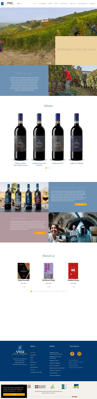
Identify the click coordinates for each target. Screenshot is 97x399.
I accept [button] (14, 394)
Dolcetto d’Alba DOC (55, 365)
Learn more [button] (19, 391)
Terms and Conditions (36, 372)
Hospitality (64, 3)
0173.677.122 (21, 360)
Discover (80, 204)
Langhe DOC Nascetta (55, 370)
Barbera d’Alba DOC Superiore (57, 368)
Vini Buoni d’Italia (48, 280)
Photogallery (82, 3)
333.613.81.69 (21, 362)
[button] (46, 168)
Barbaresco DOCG (58, 163)
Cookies (49, 396)
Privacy (45, 396)
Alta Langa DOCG (54, 373)
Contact (92, 3)
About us (73, 3)
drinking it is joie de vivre (76, 49)
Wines (50, 3)
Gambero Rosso (73, 280)
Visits (56, 3)
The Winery (42, 3)
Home (35, 3)
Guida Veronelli (23, 280)
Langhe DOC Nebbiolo (76, 163)
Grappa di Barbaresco (55, 375)
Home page (33, 352)
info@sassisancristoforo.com (21, 364)
